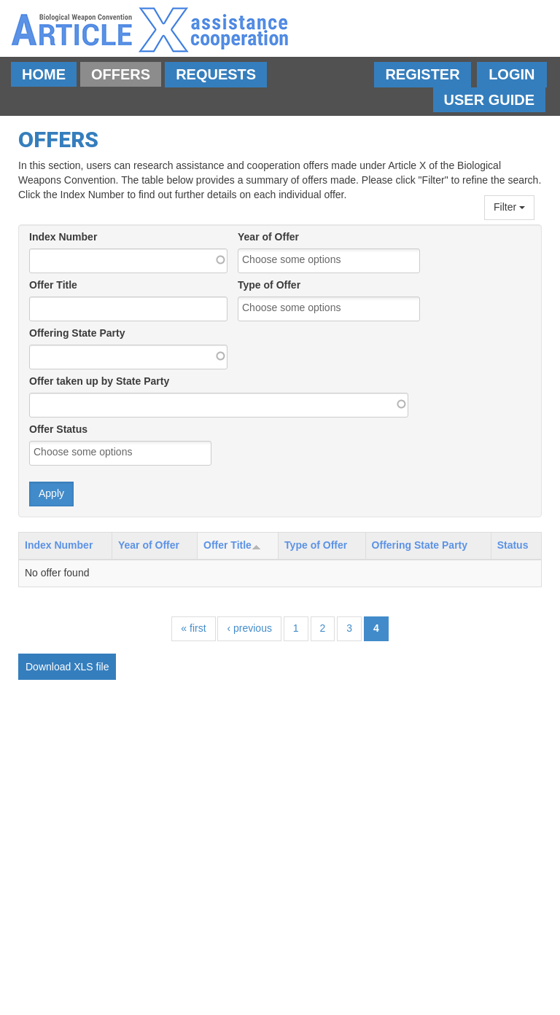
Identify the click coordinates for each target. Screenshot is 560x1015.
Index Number (63, 237)
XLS (83, 667)
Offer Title (53, 285)
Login (511, 74)
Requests (216, 74)
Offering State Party (77, 333)
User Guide (489, 100)
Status (513, 545)
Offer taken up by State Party (99, 381)
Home (44, 74)
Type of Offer (269, 285)
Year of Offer (268, 237)
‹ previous (249, 628)
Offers (120, 74)
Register (422, 74)
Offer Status (58, 429)
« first (193, 628)
